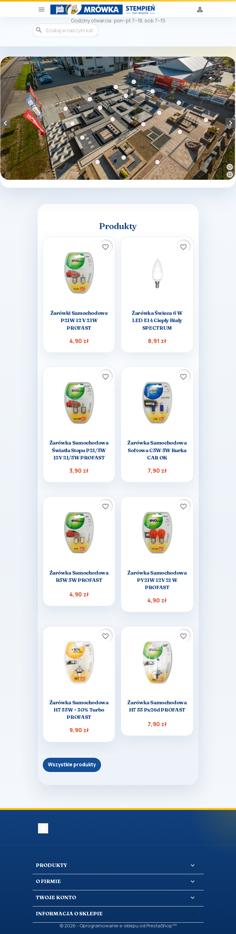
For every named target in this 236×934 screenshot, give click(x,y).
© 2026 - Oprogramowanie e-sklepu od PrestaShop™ (118, 925)
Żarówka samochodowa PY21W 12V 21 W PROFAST (157, 580)
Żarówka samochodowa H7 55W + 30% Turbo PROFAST (79, 709)
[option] (118, 118)
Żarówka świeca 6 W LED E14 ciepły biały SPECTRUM (157, 320)
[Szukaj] (66, 30)
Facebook (43, 828)
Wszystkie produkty (72, 764)
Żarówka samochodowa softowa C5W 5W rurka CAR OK (157, 449)
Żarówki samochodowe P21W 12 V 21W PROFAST (79, 320)
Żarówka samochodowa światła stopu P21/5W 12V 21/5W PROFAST (79, 449)
